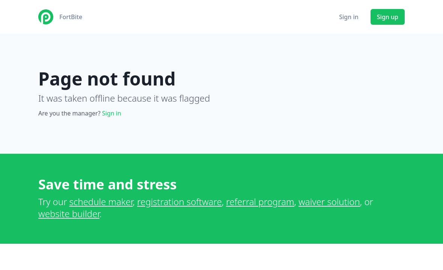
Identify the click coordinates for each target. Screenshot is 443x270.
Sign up (387, 17)
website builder (68, 213)
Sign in (349, 17)
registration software (179, 201)
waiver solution (329, 201)
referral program (260, 201)
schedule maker (101, 201)
